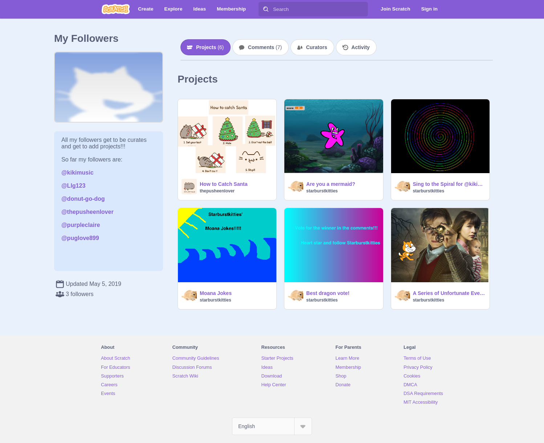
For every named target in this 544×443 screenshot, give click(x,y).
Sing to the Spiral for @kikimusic (449, 184)
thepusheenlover (217, 190)
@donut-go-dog (83, 199)
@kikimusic (77, 172)
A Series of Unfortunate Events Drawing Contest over (449, 293)
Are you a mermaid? (330, 184)
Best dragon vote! (327, 293)
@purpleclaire (80, 225)
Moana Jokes (216, 293)
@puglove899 (80, 238)
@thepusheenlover (87, 212)
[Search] (266, 9)
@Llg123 (73, 186)
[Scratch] (115, 9)
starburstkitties (322, 190)
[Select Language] (272, 426)
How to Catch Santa (223, 184)
